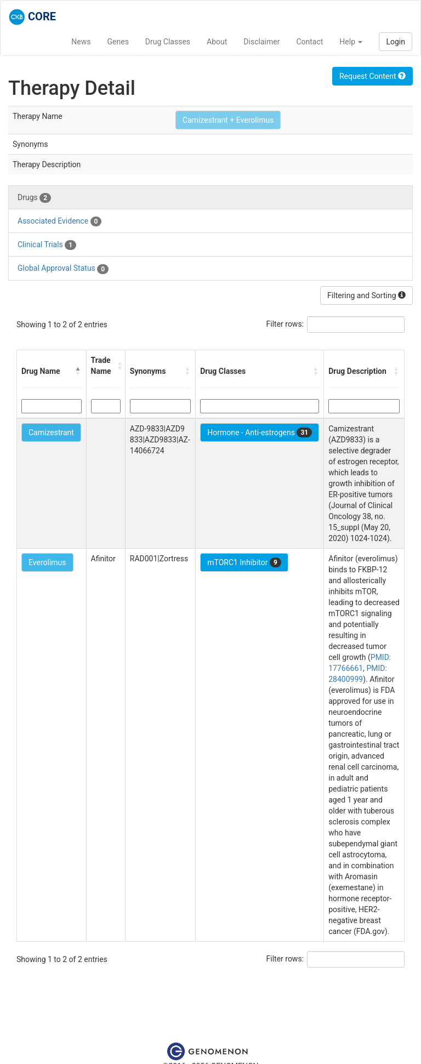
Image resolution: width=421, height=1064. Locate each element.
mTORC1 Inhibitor (244, 562)
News (80, 41)
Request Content (372, 76)
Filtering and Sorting (366, 295)
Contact (309, 41)
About (217, 41)
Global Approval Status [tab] (63, 269)
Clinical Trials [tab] (47, 245)
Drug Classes (167, 41)
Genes (118, 41)
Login (395, 41)
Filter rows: (285, 324)
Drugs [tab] (34, 198)
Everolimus (47, 562)
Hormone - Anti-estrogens (259, 432)
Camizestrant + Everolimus (228, 120)
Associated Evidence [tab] (59, 221)
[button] (78, 371)
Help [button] (350, 41)
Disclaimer (261, 41)
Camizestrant (51, 432)
